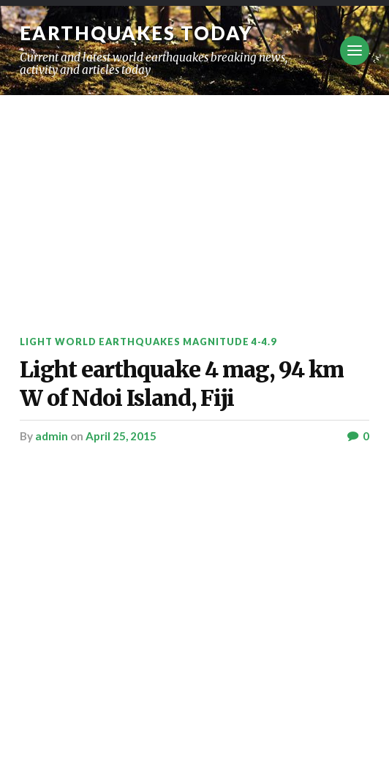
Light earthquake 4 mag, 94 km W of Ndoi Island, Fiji (182, 384)
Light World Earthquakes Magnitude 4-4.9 (148, 341)
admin (51, 435)
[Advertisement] (194, 204)
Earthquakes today (136, 33)
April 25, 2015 (121, 435)
